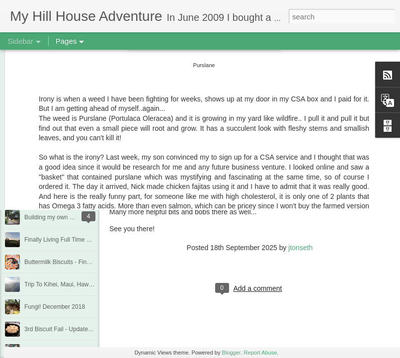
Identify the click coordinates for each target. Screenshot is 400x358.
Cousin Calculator (136, 195)
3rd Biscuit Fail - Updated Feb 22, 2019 (76, 329)
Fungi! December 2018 (54, 306)
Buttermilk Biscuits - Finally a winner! (72, 262)
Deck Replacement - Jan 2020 (64, 172)
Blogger (231, 353)
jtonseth (300, 248)
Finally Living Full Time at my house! (72, 239)
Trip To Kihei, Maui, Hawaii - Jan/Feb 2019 (80, 284)
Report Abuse (260, 353)
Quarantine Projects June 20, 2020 (70, 150)
